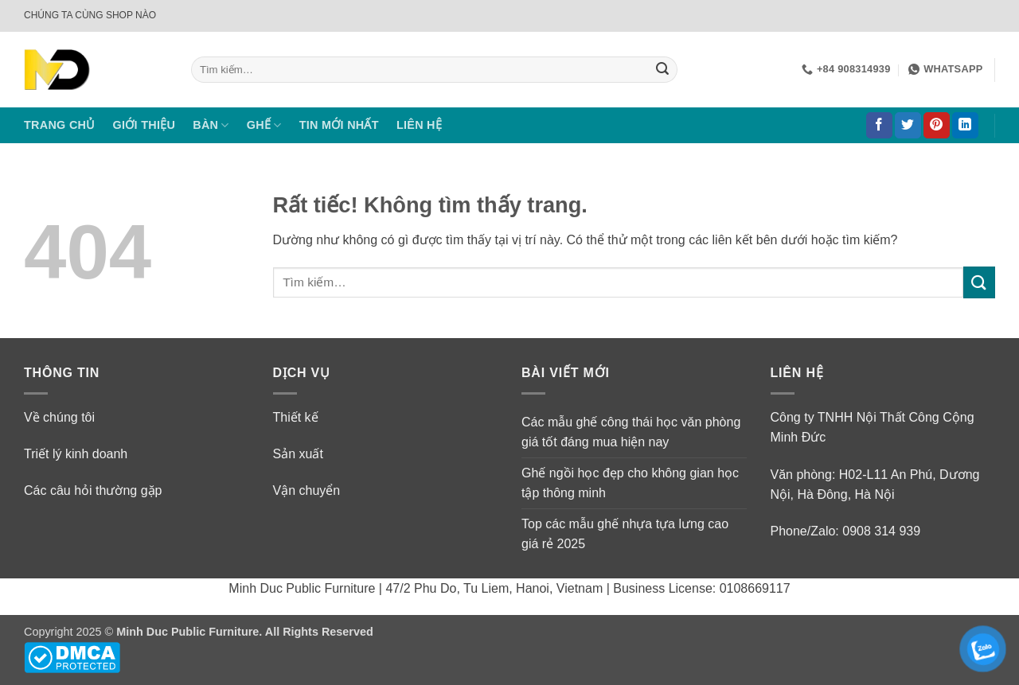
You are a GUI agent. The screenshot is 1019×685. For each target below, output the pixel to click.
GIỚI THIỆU (144, 125)
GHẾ (264, 125)
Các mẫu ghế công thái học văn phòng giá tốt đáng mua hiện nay (630, 432)
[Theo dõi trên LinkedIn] (965, 125)
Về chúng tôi (59, 417)
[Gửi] (662, 70)
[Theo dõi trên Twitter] (908, 125)
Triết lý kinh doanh (75, 454)
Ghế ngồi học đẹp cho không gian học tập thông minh (630, 483)
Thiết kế (295, 417)
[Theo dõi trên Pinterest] (936, 125)
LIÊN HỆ (419, 125)
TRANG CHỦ (60, 125)
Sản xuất (298, 454)
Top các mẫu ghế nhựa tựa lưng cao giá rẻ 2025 (624, 534)
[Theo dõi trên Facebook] (879, 125)
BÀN (211, 125)
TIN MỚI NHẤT (339, 125)
